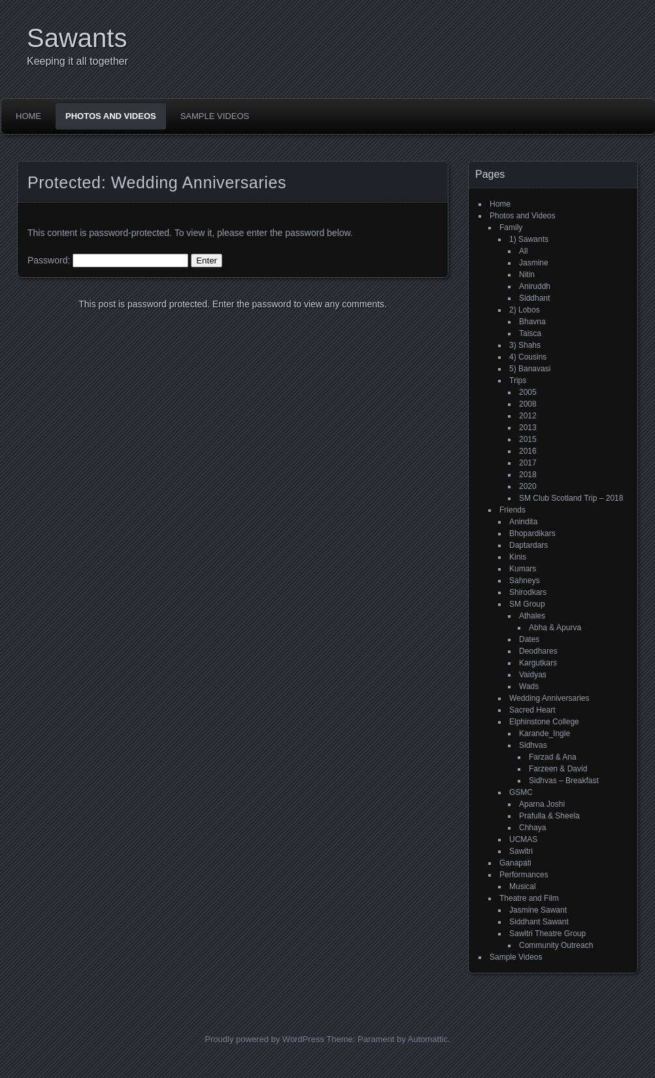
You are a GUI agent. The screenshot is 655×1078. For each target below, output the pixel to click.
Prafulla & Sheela (549, 815)
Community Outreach (556, 945)
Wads (529, 686)
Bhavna (532, 321)
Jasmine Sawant (538, 910)
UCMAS (523, 839)
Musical (522, 886)
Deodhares (538, 651)
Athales (532, 615)
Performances (523, 874)
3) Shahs (525, 345)
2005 (528, 392)
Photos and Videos (110, 116)
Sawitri (521, 851)
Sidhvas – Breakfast (564, 780)
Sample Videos (214, 116)
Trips (517, 380)
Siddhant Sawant (539, 921)
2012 (528, 415)
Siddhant (534, 298)
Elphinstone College (544, 721)
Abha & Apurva (555, 627)
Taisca (530, 333)
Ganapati (515, 862)
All (523, 251)
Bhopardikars (532, 533)
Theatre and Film (529, 898)
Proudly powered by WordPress (264, 1039)
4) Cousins (527, 357)
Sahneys (524, 580)
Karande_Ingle (544, 733)
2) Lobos (524, 309)
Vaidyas (532, 674)
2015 (528, 439)
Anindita (523, 521)
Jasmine (533, 262)
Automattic (428, 1039)
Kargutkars (538, 662)
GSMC (521, 792)
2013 (528, 427)
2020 (528, 486)
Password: (107, 260)
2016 (528, 451)
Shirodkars (527, 592)
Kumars (522, 568)
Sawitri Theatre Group (547, 933)
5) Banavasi (529, 368)
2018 (528, 474)
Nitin (527, 274)
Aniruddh (534, 286)
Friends (512, 509)
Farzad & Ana (553, 757)
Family (510, 227)
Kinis (517, 557)
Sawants (77, 38)
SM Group (527, 604)
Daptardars (528, 545)
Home (28, 116)
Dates (529, 639)
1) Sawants (528, 239)
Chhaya (532, 827)
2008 (528, 404)
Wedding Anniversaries (549, 698)
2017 (528, 462)
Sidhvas (533, 745)
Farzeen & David (558, 768)
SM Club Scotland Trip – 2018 (571, 498)
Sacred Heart (532, 710)
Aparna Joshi (542, 804)
